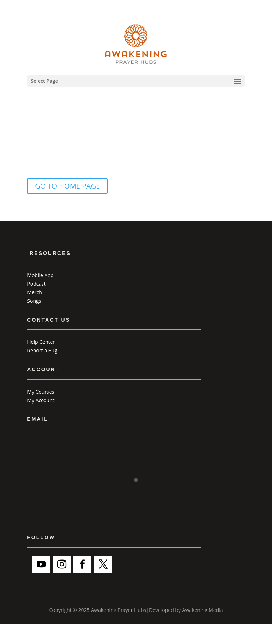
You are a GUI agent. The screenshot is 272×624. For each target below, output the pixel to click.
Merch (34, 292)
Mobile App (40, 275)
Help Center (41, 341)
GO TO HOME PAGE (67, 186)
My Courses (40, 391)
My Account (40, 400)
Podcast (36, 283)
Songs (34, 300)
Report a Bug (42, 350)
